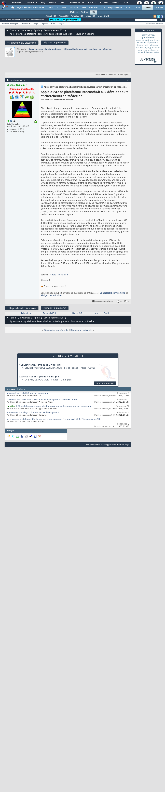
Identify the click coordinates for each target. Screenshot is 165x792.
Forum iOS (63, 16)
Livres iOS (90, 16)
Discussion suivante (81, 330)
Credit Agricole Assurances (43, 368)
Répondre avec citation (103, 301)
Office (137, 8)
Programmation (115, 8)
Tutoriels (31, 2)
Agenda (45, 24)
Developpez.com (108, 444)
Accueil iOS (51, 16)
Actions (25, 24)
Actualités (26, 313)
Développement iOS (54, 30)
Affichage (122, 74)
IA (58, 8)
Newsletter (76, 2)
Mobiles (147, 8)
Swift (106, 16)
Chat (62, 2)
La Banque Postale (37, 380)
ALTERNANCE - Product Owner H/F (40, 365)
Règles (61, 24)
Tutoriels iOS (77, 16)
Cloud (50, 8)
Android (84, 12)
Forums (16, 2)
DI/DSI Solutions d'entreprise (30, 8)
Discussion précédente (56, 330)
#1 (128, 80)
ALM (64, 8)
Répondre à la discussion (21, 42)
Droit (115, 2)
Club (125, 2)
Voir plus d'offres (105, 383)
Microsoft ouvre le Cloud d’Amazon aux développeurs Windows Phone (42, 400)
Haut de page (123, 444)
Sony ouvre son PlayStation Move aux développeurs (33, 412)
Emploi (92, 2)
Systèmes (158, 8)
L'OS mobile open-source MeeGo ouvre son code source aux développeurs (53, 406)
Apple (37, 30)
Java (84, 8)
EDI (103, 8)
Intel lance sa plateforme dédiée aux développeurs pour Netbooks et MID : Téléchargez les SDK (54, 419)
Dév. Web (93, 8)
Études (104, 2)
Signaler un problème (55, 42)
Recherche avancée (154, 24)
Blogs (52, 2)
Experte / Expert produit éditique (39, 376)
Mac (100, 16)
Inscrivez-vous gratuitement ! (65, 20)
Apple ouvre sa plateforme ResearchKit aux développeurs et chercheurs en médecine (70, 49)
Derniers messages (10, 24)
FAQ (42, 2)
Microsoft (74, 8)
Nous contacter (93, 444)
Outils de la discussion (103, 74)
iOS (93, 12)
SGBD (128, 8)
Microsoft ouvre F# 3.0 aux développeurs (27, 393)
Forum (13, 30)
